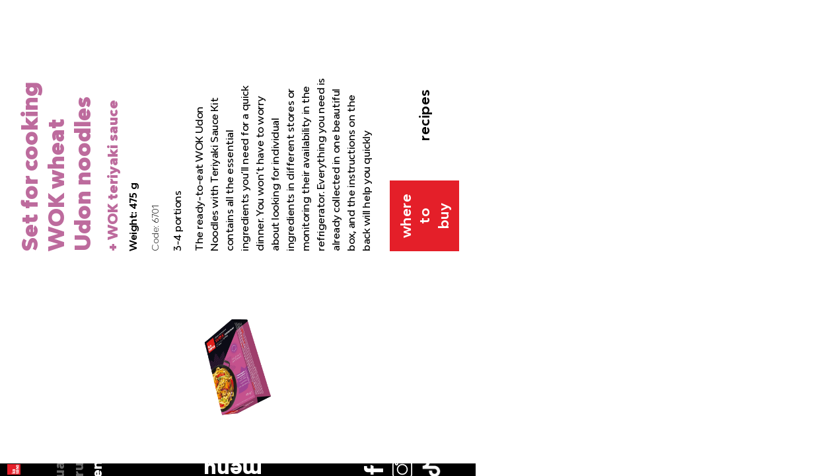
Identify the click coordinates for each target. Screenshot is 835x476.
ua (25, 89)
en (25, 127)
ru (25, 108)
